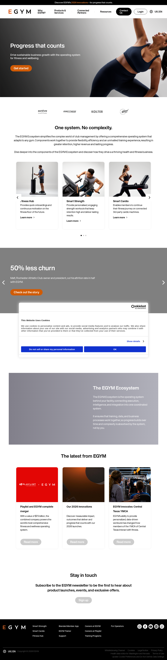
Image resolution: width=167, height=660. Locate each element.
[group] (37, 195)
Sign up (83, 600)
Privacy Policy (157, 650)
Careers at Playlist (93, 630)
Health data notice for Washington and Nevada (130, 653)
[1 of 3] (81, 235)
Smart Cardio (39, 630)
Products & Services (60, 11)
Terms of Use (158, 653)
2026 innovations (79, 2)
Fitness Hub (38, 635)
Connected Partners (83, 11)
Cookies (131, 650)
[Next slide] (149, 197)
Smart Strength (40, 626)
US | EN (158, 11)
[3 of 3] (85, 235)
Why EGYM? (42, 11)
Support (62, 635)
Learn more (26, 217)
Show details (133, 341)
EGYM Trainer (65, 630)
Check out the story (26, 292)
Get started (21, 68)
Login (140, 11)
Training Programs (93, 635)
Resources (105, 11)
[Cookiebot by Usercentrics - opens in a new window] (133, 307)
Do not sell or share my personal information (52, 349)
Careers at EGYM (93, 626)
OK (115, 349)
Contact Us (124, 11)
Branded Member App (69, 626)
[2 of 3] (83, 235)
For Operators (117, 626)
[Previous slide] (17, 197)
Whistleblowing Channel (115, 650)
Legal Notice (143, 650)
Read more (31, 542)
